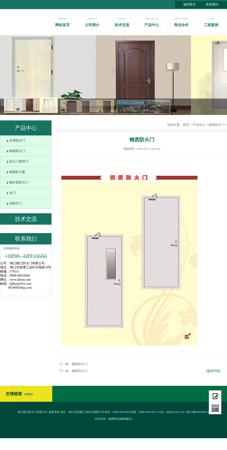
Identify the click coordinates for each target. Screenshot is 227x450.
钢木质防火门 (18, 182)
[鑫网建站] (125, 418)
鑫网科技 (114, 418)
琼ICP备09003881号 (198, 412)
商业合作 (181, 21)
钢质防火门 (17, 151)
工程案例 (211, 21)
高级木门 (15, 203)
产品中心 (151, 21)
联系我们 (212, 4)
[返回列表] (213, 371)
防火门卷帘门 (18, 161)
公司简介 (92, 21)
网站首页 (62, 21)
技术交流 (122, 21)
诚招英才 (189, 4)
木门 (12, 193)
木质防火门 (17, 140)
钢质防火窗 (17, 172)
